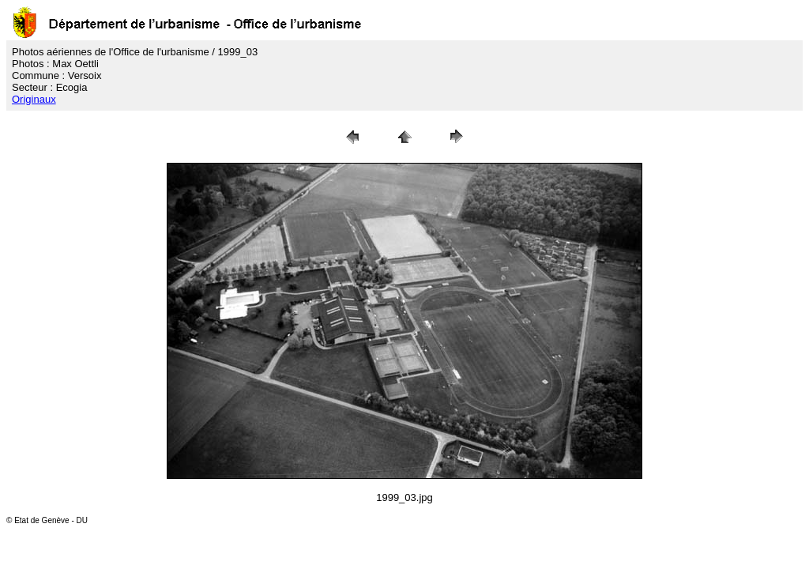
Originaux (34, 99)
